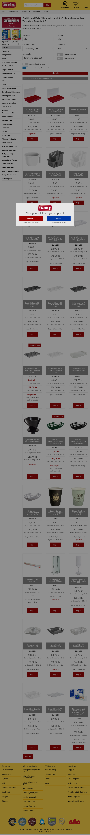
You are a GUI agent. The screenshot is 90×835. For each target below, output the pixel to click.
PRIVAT (59, 240)
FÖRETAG (31, 240)
